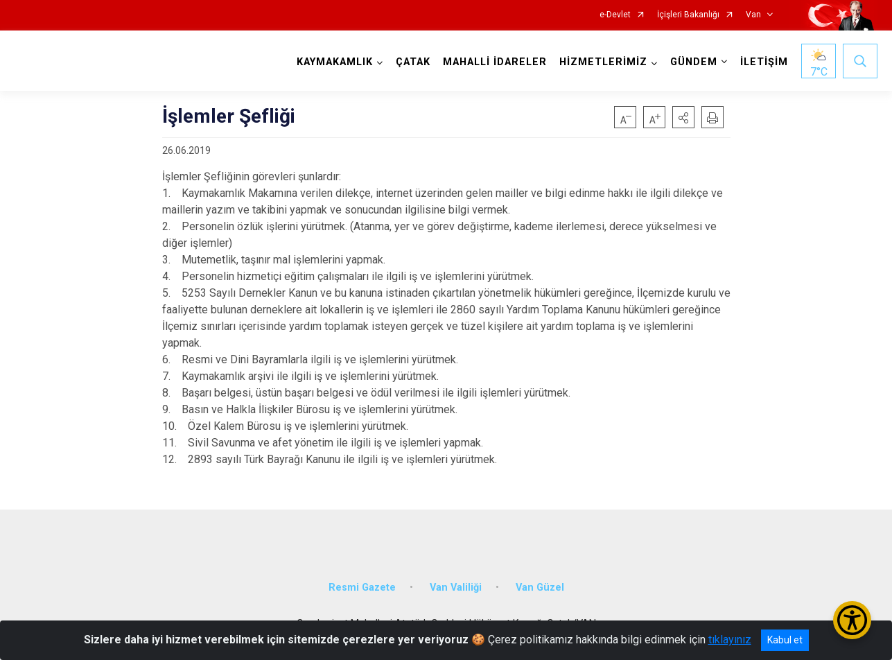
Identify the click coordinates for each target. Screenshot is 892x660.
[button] (683, 117)
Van (753, 14)
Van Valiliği (456, 587)
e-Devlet (615, 14)
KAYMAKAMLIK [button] (335, 62)
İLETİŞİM (764, 62)
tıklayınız (729, 639)
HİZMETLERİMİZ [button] (603, 62)
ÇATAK (413, 62)
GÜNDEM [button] (693, 62)
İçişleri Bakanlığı (688, 14)
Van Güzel (540, 587)
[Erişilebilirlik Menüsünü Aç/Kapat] (852, 620)
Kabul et (785, 639)
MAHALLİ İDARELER (495, 62)
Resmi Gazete (362, 587)
